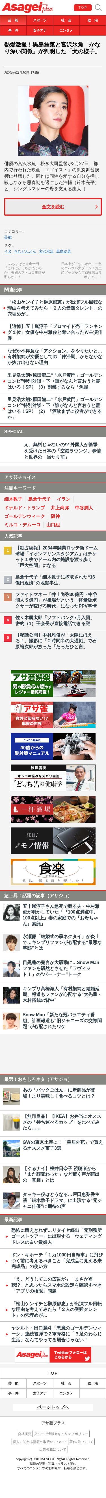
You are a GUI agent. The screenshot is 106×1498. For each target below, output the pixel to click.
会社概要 (24, 1434)
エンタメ (66, 30)
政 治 (93, 20)
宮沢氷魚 (46, 251)
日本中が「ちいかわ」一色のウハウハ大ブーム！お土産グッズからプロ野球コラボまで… (81, 270)
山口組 (53, 524)
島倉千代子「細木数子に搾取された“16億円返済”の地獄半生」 (55, 580)
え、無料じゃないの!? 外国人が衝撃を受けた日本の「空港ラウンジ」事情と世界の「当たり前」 (62, 451)
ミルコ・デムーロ (22, 524)
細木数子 (13, 499)
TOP (83, 8)
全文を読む (53, 206)
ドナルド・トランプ (24, 507)
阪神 (55, 516)
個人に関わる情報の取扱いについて (40, 1442)
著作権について (81, 1442)
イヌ (8, 251)
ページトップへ (53, 1407)
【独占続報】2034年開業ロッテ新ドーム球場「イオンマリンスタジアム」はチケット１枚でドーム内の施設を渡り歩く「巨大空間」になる (56, 557)
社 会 (66, 20)
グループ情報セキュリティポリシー (61, 1434)
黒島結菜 (63, 251)
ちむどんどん (25, 251)
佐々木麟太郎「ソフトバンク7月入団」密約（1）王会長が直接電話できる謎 (55, 620)
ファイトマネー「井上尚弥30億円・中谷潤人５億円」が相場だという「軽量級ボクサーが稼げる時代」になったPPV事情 (56, 600)
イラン (63, 499)
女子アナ (40, 30)
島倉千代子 (39, 499)
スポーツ (40, 20)
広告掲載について (52, 1449)
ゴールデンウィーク (24, 516)
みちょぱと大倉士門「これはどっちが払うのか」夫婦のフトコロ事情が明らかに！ (24, 270)
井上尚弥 (60, 507)
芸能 (8, 237)
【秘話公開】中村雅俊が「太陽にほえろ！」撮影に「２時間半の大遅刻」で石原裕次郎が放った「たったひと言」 (56, 641)
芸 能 (13, 20)
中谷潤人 (84, 507)
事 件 (13, 30)
